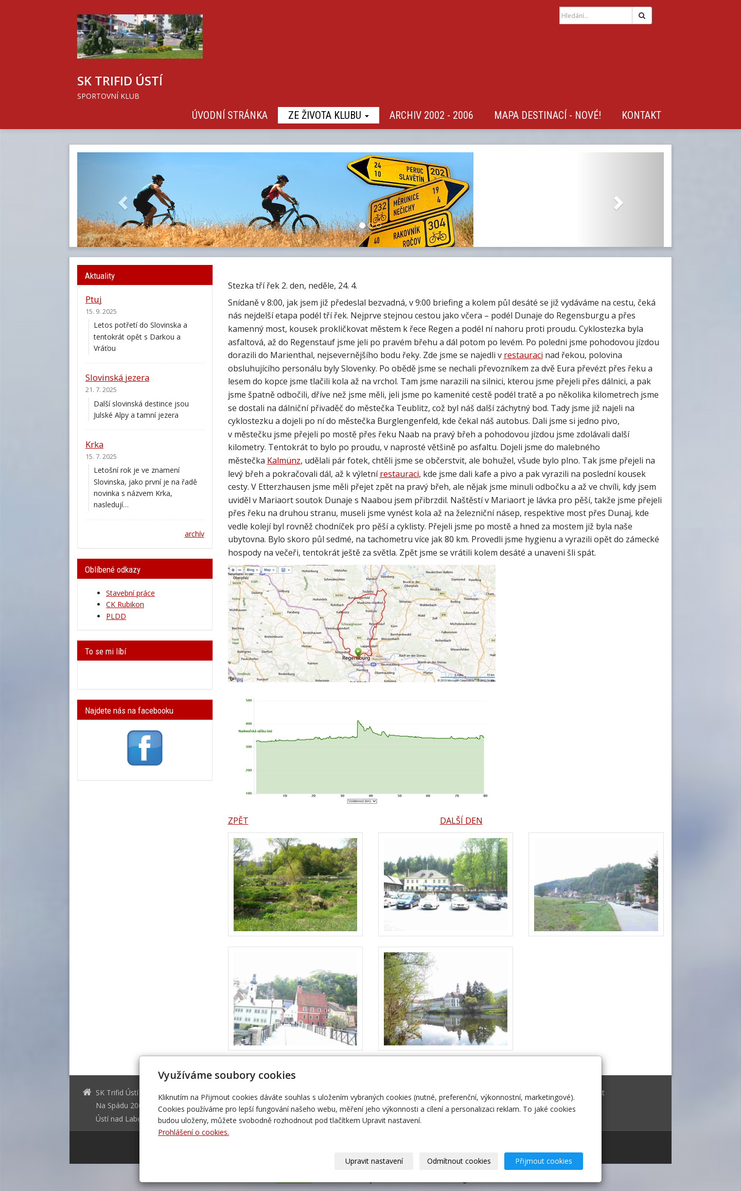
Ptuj (93, 299)
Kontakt (641, 115)
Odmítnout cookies (459, 1161)
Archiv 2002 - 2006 (431, 115)
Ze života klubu (328, 115)
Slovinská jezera (117, 377)
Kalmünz (284, 460)
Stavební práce (130, 593)
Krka (94, 444)
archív (194, 534)
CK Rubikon (125, 604)
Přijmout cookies (543, 1161)
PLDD (116, 616)
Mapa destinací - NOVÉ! (547, 115)
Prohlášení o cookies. (193, 1132)
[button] (121, 199)
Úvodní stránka (230, 115)
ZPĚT (238, 820)
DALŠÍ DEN (461, 820)
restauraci (523, 355)
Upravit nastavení (374, 1161)
